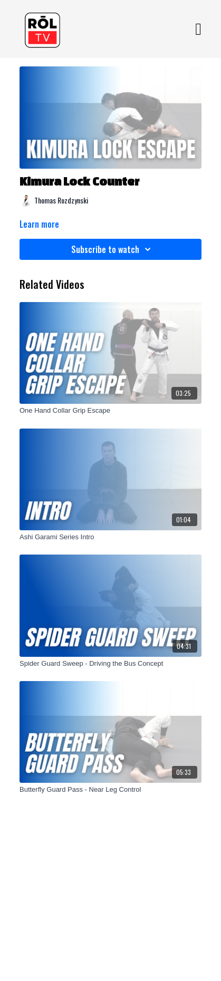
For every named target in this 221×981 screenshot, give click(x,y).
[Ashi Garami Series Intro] (110, 537)
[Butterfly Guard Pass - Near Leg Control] (110, 789)
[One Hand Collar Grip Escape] (110, 410)
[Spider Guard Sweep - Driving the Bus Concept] (110, 663)
